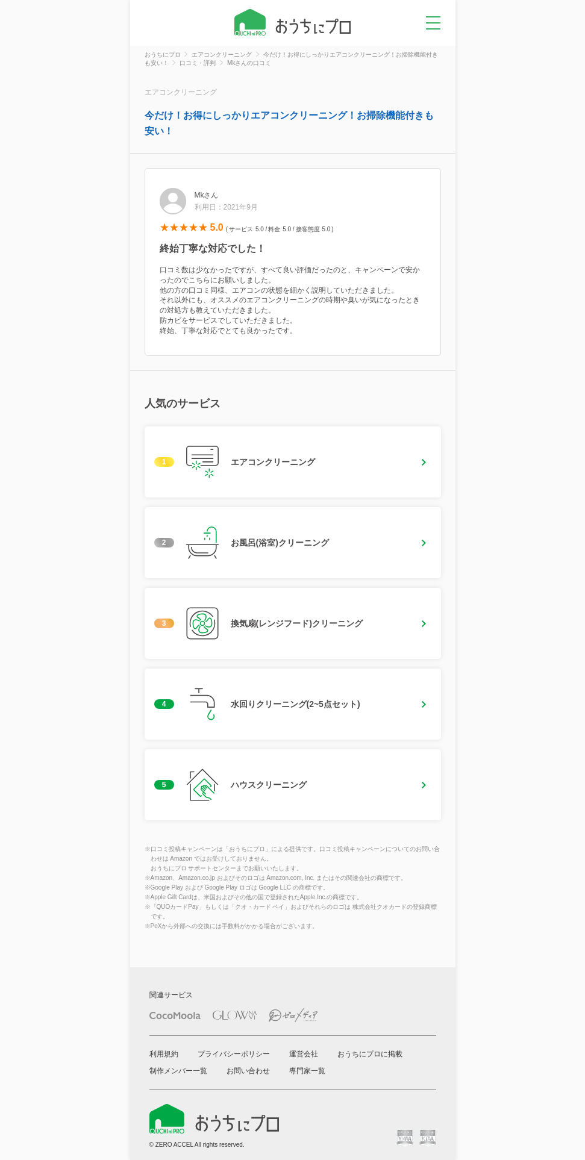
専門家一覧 (307, 1071)
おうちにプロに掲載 (369, 1054)
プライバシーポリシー (234, 1054)
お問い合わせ (248, 1071)
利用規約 (163, 1054)
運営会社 (303, 1054)
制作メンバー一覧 (178, 1071)
